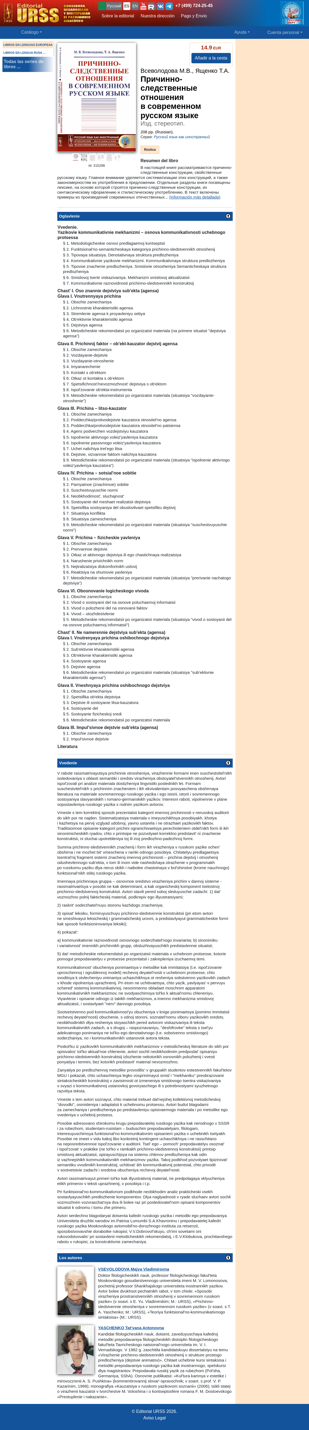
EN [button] (135, 6)
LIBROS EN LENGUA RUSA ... (24, 52)
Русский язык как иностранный (182, 137)
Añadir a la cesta (211, 58)
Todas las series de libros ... (23, 64)
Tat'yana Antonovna (131, 1327)
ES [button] (127, 6)
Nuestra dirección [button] (158, 16)
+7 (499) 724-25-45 (194, 5)
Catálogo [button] (30, 32)
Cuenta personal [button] (283, 32)
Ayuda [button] (240, 32)
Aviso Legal (154, 1418)
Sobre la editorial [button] (118, 16)
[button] (143, 6)
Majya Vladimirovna (133, 1269)
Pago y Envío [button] (194, 16)
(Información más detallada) (194, 197)
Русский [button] (114, 6)
